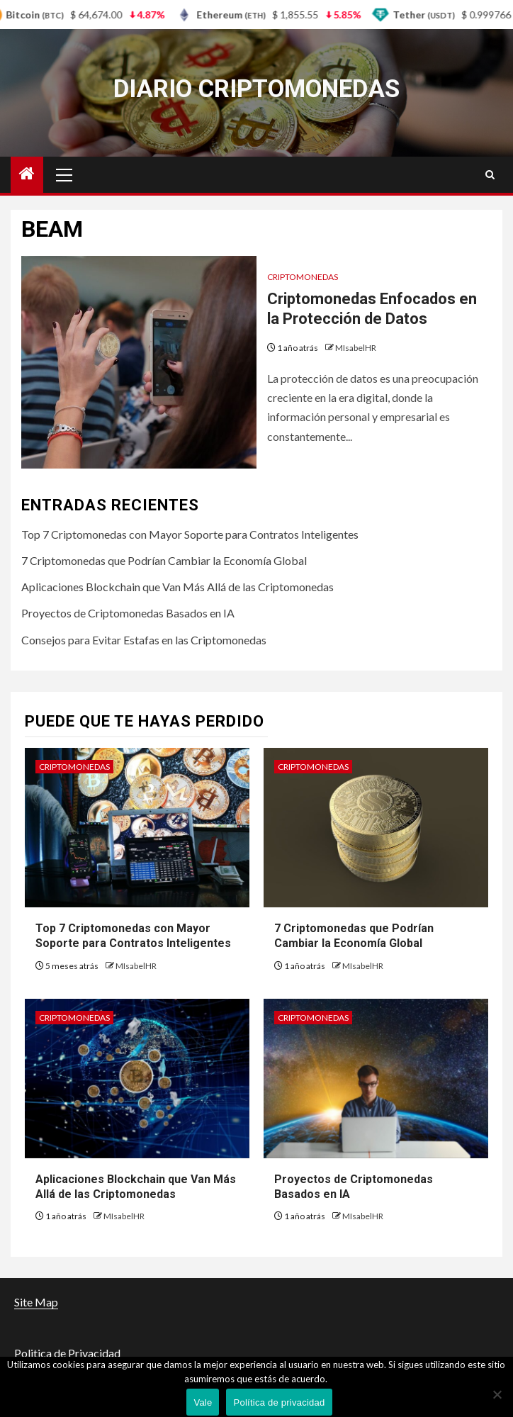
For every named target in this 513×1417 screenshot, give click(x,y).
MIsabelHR (355, 347)
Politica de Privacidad (67, 1353)
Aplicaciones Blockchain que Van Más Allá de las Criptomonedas (177, 586)
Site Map (36, 1302)
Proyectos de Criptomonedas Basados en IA (128, 613)
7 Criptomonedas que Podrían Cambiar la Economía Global (164, 560)
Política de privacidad (279, 1402)
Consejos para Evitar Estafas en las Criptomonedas (143, 639)
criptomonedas (302, 276)
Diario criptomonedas (256, 88)
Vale (202, 1402)
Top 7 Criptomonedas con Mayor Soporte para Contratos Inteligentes (190, 534)
